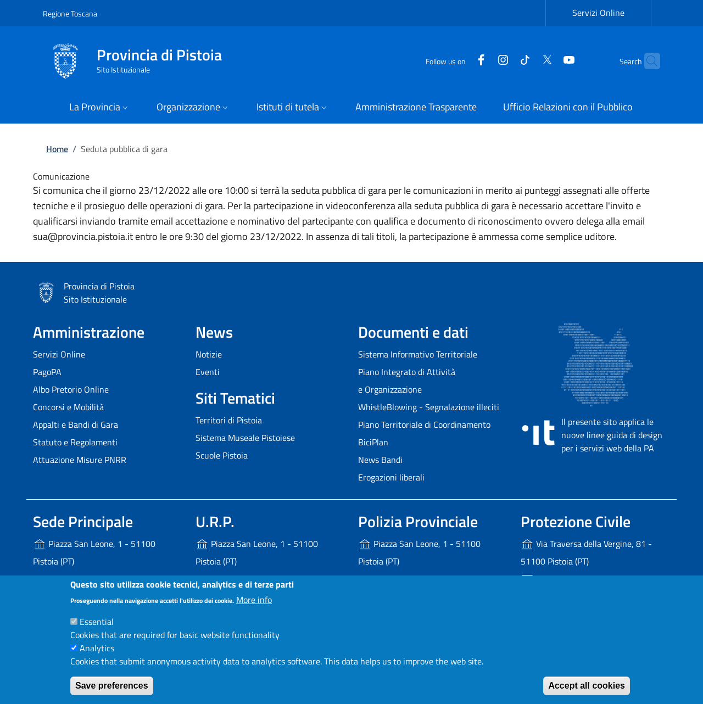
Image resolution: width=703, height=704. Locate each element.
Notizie (209, 354)
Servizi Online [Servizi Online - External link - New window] (598, 12)
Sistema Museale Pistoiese (245, 437)
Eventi (208, 371)
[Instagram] (482, 60)
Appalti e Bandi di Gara (75, 424)
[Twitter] (526, 60)
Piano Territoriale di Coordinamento (424, 424)
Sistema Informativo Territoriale (417, 354)
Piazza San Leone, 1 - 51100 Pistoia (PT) (94, 552)
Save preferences (111, 685)
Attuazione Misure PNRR (79, 459)
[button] (99, 108)
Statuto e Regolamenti (75, 442)
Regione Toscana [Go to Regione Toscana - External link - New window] (70, 13)
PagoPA (47, 371)
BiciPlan (373, 442)
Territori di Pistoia (229, 420)
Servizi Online (59, 354)
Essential (97, 621)
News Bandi (380, 459)
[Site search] (647, 61)
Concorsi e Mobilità (68, 407)
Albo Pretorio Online (71, 389)
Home (57, 148)
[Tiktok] (504, 60)
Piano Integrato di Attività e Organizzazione (406, 380)
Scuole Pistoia (222, 455)
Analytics (97, 648)
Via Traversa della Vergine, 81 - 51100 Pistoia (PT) (586, 552)
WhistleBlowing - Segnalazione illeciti (428, 407)
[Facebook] (460, 60)
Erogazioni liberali (391, 477)
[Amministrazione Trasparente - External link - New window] (416, 108)
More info (254, 599)
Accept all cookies (586, 685)
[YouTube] (548, 60)
